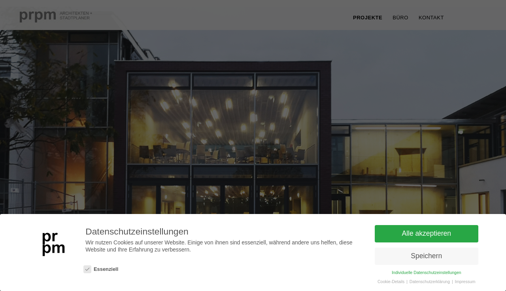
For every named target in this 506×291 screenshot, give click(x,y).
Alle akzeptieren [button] (426, 234)
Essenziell (100, 269)
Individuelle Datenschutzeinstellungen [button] (426, 272)
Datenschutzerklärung (430, 281)
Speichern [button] (426, 256)
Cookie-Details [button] (392, 281)
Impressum (465, 281)
